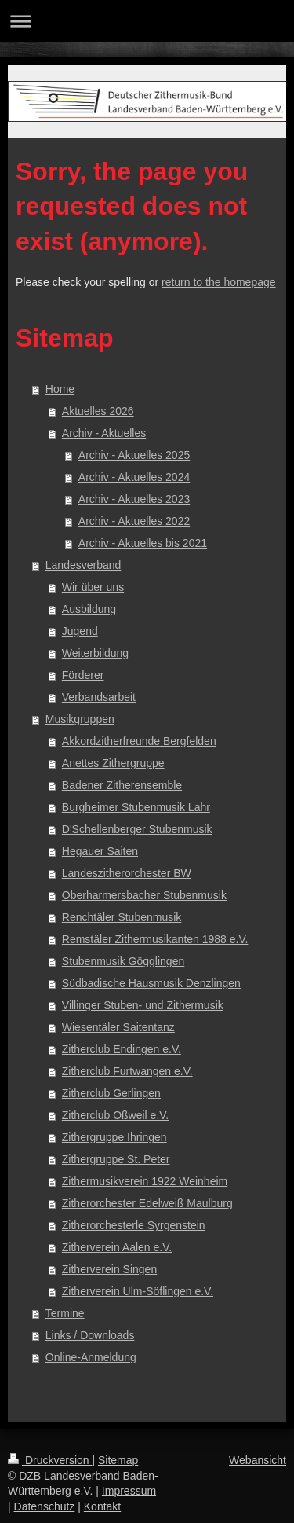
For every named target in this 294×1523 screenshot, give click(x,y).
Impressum (129, 1490)
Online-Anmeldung (90, 1357)
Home (59, 389)
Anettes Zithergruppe (113, 763)
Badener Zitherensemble (122, 785)
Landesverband (83, 565)
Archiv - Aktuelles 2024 (134, 477)
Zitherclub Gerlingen (111, 1093)
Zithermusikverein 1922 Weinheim (144, 1181)
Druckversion (50, 1460)
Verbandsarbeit (99, 697)
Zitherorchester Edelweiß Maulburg (147, 1203)
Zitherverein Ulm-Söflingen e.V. (137, 1291)
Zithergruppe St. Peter (116, 1159)
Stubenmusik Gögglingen (123, 961)
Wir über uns (93, 587)
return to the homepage (219, 282)
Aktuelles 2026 (98, 411)
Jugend (80, 631)
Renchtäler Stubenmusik (122, 917)
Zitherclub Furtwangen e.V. (127, 1071)
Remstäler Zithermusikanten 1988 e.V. (155, 939)
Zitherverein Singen (109, 1269)
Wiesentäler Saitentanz (118, 1027)
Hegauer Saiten (100, 851)
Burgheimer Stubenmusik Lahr (136, 807)
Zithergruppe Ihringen (114, 1137)
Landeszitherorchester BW (126, 873)
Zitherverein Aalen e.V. (117, 1247)
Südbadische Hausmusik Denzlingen (151, 983)
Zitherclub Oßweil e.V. (115, 1115)
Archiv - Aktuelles (104, 433)
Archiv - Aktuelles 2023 (134, 499)
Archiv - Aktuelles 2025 (134, 455)
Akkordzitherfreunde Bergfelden (139, 741)
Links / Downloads (90, 1335)
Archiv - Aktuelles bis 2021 (142, 543)
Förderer (83, 675)
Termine (65, 1313)
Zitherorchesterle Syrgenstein (133, 1225)
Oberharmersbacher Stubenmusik (144, 895)
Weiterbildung (95, 653)
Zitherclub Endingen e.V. (121, 1049)
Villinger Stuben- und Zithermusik (142, 1005)
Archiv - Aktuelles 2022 (134, 521)
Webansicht (257, 1460)
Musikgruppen (79, 719)
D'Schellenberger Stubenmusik (137, 829)
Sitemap (118, 1460)
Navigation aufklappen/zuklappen (147, 21)
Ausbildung (89, 609)
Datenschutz (44, 1506)
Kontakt (102, 1506)
